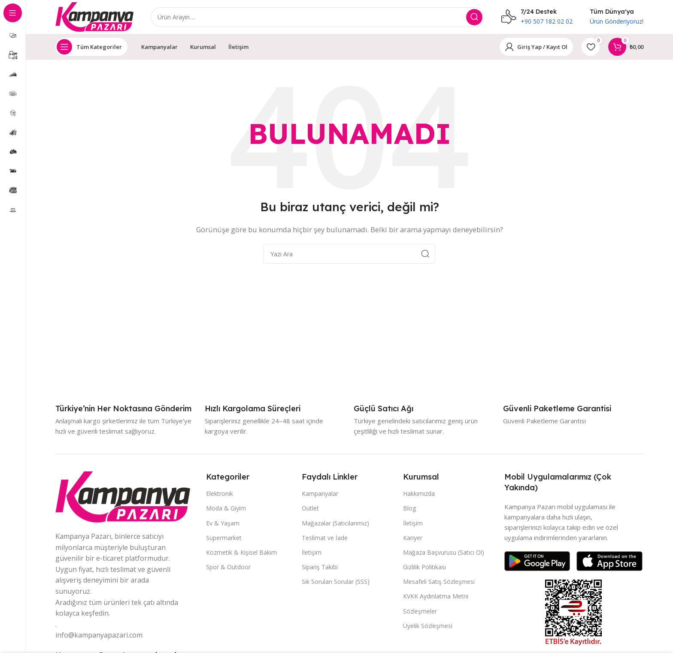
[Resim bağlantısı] (122, 496)
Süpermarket (224, 538)
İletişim (311, 553)
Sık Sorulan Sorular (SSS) (336, 582)
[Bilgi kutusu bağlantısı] (123, 409)
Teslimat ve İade (325, 538)
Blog (409, 508)
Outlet (310, 508)
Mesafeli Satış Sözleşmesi (439, 582)
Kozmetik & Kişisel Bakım (241, 553)
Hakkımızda (419, 494)
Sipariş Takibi (320, 567)
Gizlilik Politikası (424, 567)
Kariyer (412, 538)
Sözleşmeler (420, 611)
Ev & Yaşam (222, 523)
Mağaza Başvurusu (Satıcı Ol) (443, 553)
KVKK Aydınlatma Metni (435, 596)
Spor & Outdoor (228, 567)
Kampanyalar (320, 494)
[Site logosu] (95, 16)
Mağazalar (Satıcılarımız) (335, 523)
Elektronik (219, 494)
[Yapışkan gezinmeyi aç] (91, 47)
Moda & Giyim (226, 508)
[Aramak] (318, 17)
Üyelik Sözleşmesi (427, 626)
